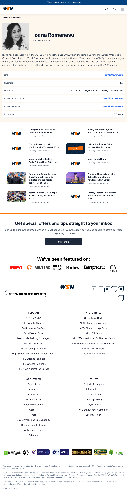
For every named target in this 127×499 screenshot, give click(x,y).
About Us (33, 389)
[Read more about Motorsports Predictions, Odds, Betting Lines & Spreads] (43, 161)
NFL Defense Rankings (33, 363)
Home (5, 17)
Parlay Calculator (33, 343)
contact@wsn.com (114, 75)
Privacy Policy (93, 389)
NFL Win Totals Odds (93, 348)
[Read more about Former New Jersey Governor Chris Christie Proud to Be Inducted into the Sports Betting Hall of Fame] (43, 178)
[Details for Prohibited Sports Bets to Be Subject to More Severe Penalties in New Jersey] (75, 180)
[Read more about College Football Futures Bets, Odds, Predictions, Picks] (43, 131)
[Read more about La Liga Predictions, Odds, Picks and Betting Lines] (102, 146)
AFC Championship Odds (93, 328)
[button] (122, 9)
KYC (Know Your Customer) (93, 409)
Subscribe (63, 241)
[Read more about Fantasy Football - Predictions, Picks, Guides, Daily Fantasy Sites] (102, 196)
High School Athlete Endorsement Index (33, 353)
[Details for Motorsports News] (75, 163)
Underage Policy (93, 399)
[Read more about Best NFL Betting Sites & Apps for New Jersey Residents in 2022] (43, 196)
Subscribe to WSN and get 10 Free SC (65, 2)
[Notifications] (106, 9)
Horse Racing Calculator (34, 348)
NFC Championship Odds (93, 323)
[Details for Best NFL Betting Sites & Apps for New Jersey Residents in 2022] (16, 198)
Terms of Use (93, 394)
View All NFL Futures (94, 353)
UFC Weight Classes (33, 323)
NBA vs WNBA (33, 318)
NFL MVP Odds (93, 333)
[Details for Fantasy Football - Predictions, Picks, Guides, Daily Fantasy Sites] (75, 198)
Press (33, 414)
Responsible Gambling (33, 404)
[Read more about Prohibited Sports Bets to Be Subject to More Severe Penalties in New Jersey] (102, 177)
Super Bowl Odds (93, 318)
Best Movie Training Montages (33, 338)
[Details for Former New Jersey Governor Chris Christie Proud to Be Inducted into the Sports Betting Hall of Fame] (16, 180)
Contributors (16, 17)
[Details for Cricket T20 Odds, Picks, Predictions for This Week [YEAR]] (16, 148)
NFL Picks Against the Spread (33, 368)
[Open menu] (122, 9)
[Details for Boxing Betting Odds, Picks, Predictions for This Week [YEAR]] (75, 133)
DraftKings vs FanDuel (33, 328)
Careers (33, 409)
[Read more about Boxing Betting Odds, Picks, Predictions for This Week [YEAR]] (102, 131)
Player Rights (94, 404)
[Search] (115, 9)
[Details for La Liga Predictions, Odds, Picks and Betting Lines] (75, 148)
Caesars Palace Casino (112, 106)
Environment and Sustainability (33, 419)
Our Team (33, 394)
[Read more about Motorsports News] (97, 160)
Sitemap (33, 435)
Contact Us (33, 384)
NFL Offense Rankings (33, 358)
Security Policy (94, 414)
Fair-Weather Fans (33, 333)
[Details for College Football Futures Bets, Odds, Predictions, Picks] (16, 133)
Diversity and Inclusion (33, 425)
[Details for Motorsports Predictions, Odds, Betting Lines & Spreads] (16, 163)
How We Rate (33, 399)
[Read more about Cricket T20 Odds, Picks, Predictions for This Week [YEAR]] (43, 146)
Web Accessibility (33, 430)
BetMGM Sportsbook (113, 98)
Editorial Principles (94, 384)
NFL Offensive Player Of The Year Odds (93, 338)
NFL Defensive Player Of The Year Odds (93, 343)
